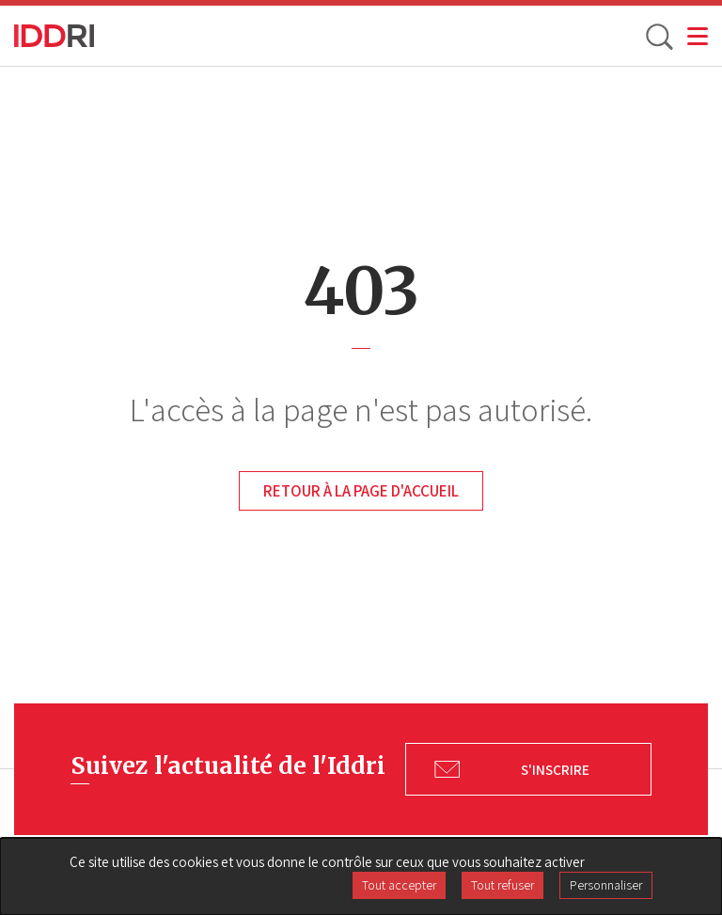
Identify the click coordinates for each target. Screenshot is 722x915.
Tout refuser (502, 884)
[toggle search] (658, 35)
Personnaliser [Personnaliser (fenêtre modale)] (606, 884)
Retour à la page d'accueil (361, 491)
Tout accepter (399, 884)
